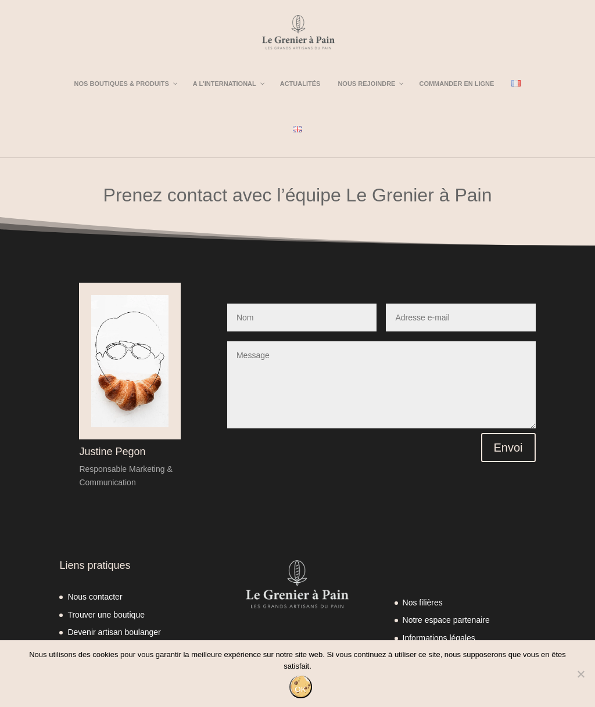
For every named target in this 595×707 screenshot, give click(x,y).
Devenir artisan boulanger (113, 632)
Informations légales (439, 638)
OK (300, 689)
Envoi (508, 447)
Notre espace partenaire (446, 620)
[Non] (580, 674)
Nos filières (423, 602)
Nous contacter (94, 596)
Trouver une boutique (106, 614)
